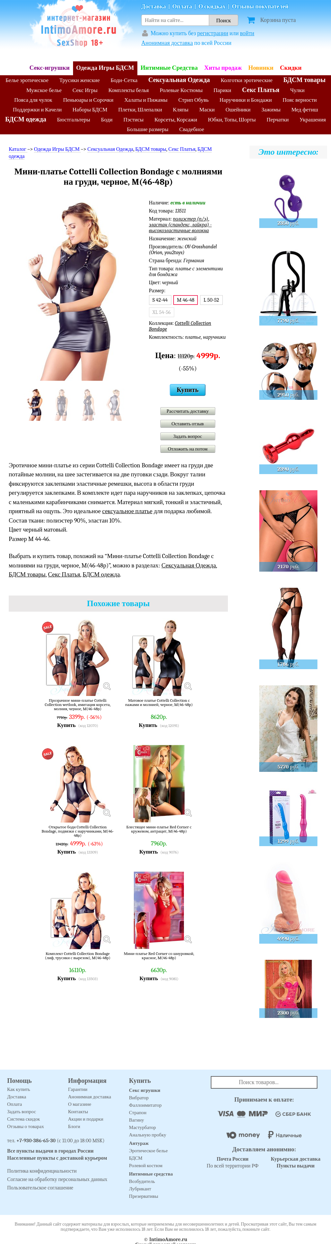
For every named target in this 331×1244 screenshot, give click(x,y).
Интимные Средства (169, 67)
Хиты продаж (223, 67)
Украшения (313, 120)
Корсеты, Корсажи (176, 120)
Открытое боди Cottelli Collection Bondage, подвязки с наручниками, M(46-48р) (77, 831)
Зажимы (271, 110)
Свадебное (191, 129)
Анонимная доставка (167, 43)
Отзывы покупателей (260, 6)
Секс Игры (84, 90)
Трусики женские (79, 80)
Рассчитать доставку (187, 411)
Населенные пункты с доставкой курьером (57, 1158)
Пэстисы (133, 120)
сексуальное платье (127, 511)
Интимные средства (151, 1174)
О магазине (79, 1104)
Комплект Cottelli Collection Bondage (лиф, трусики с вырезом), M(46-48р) (78, 955)
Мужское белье (44, 90)
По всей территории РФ (232, 1162)
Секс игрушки (144, 1090)
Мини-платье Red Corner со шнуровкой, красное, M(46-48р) (159, 955)
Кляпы (180, 110)
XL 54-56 (162, 312)
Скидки (291, 67)
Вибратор (139, 1098)
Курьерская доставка (296, 1159)
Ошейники (238, 110)
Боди (107, 120)
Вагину (136, 1120)
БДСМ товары (304, 80)
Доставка (153, 6)
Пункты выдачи (296, 1166)
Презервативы (143, 1196)
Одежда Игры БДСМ (105, 67)
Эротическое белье (148, 1151)
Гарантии (78, 1089)
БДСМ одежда (25, 119)
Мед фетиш (304, 110)
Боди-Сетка (124, 80)
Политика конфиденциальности (42, 1171)
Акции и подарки (85, 1119)
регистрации (212, 33)
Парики (222, 90)
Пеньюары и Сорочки (88, 100)
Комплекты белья (128, 90)
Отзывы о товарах (25, 1126)
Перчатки (278, 120)
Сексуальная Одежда (179, 80)
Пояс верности (300, 100)
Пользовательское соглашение (40, 1187)
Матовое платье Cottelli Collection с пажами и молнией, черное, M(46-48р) (159, 702)
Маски (207, 110)
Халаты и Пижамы (145, 100)
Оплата (182, 6)
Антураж (139, 1143)
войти (247, 33)
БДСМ (136, 1158)
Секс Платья (260, 90)
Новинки (260, 67)
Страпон (137, 1112)
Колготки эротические (246, 80)
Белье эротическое (26, 80)
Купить (187, 390)
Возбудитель (142, 1181)
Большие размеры (148, 129)
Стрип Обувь (193, 100)
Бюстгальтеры (73, 120)
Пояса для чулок (33, 100)
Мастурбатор (142, 1127)
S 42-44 (160, 300)
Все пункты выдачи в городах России (50, 1151)
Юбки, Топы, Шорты (232, 120)
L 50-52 (211, 300)
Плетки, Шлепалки (140, 110)
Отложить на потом (188, 449)
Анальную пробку (147, 1135)
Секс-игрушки (49, 67)
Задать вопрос (187, 436)
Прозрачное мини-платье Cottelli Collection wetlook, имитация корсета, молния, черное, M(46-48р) (78, 704)
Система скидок (23, 1119)
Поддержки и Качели (37, 110)
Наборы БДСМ (89, 110)
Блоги (74, 1126)
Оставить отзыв (188, 424)
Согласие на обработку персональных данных (57, 1179)
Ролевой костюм (145, 1165)
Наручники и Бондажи (245, 100)
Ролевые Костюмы (181, 90)
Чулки (297, 90)
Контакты (78, 1111)
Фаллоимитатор (145, 1105)
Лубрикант (140, 1189)
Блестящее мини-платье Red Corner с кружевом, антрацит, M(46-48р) (159, 829)
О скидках (212, 6)
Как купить (18, 1089)
